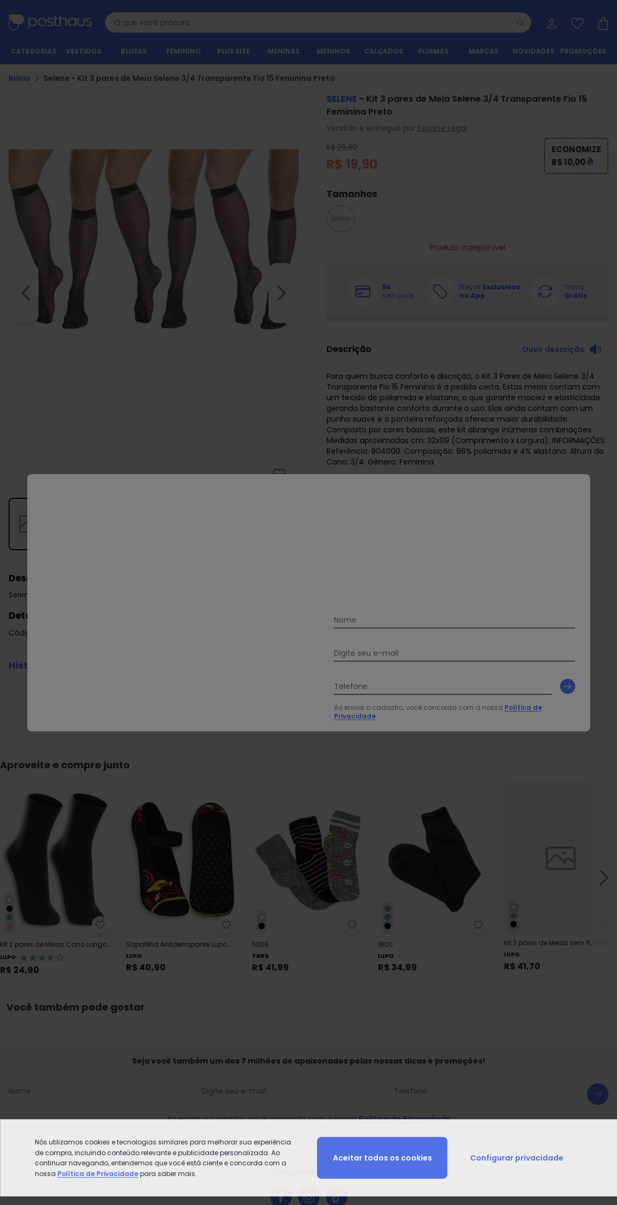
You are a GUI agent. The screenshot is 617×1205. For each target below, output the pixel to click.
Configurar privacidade (516, 1157)
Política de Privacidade (97, 1173)
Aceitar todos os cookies (382, 1157)
